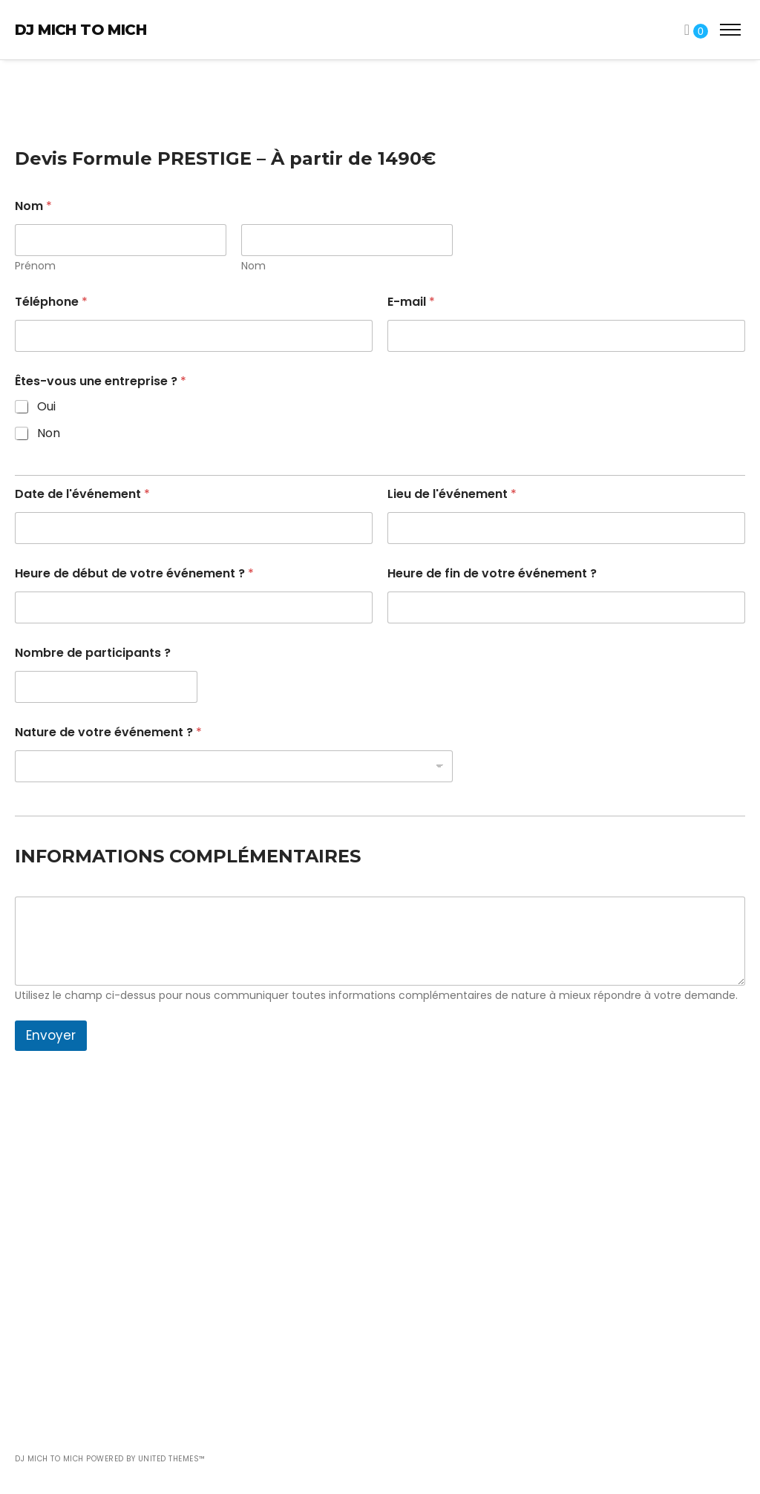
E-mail (411, 302)
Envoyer (51, 1035)
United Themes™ (172, 1458)
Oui (46, 407)
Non (48, 434)
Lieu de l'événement (452, 494)
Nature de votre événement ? (108, 732)
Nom (253, 266)
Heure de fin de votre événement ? (492, 573)
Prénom (35, 266)
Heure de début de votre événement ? (134, 573)
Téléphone (51, 302)
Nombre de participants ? (93, 653)
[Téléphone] (194, 336)
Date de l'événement (82, 494)
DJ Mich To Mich (80, 30)
